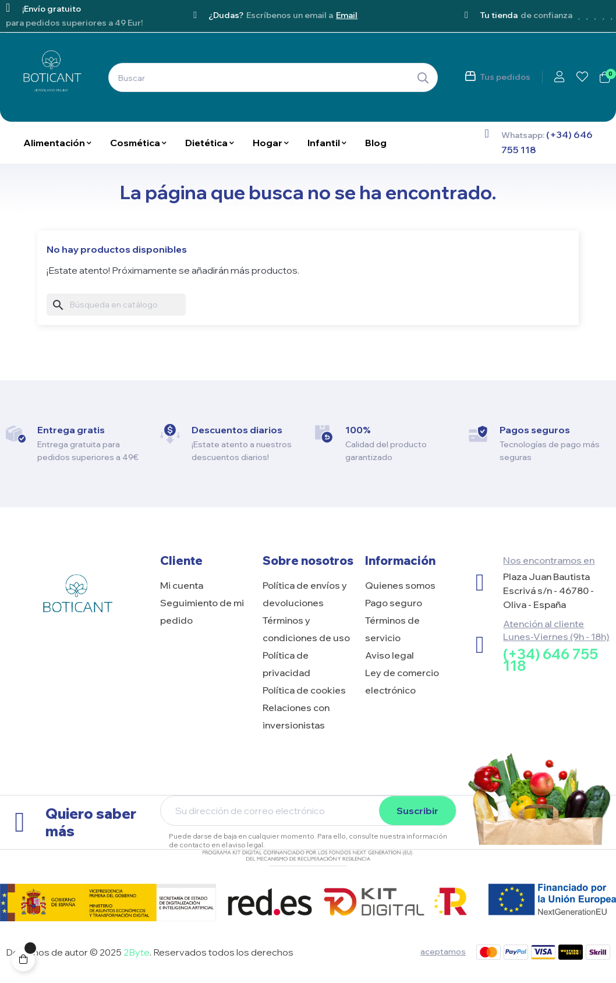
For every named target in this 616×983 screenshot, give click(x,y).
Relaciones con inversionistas (296, 716)
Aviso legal (389, 655)
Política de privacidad (286, 663)
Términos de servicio (392, 628)
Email (346, 15)
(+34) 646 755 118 (550, 659)
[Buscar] (116, 305)
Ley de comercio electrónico (402, 681)
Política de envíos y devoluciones (305, 594)
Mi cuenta (181, 585)
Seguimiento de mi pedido (202, 611)
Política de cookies (304, 690)
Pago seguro (393, 603)
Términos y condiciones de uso (306, 628)
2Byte (136, 952)
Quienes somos (400, 585)
